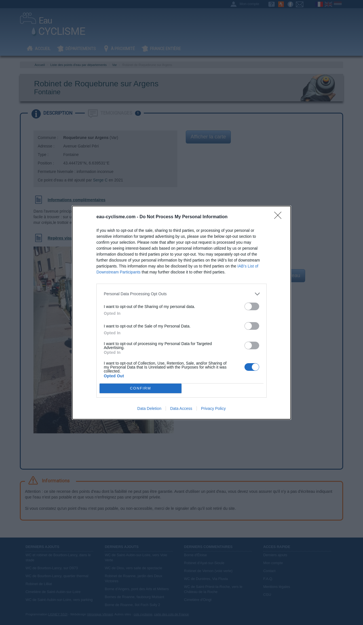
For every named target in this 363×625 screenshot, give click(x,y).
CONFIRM (140, 388)
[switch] (251, 306)
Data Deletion (149, 408)
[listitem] (181, 294)
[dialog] (181, 312)
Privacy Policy (213, 408)
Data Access (181, 408)
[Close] (279, 217)
